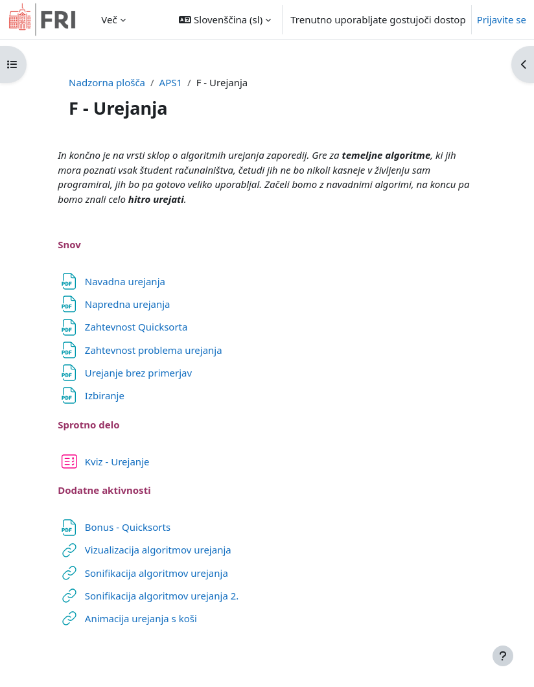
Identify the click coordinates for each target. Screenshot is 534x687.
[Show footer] (503, 656)
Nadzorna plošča (107, 82)
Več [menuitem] (109, 19)
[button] (224, 19)
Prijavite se (501, 19)
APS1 (170, 82)
